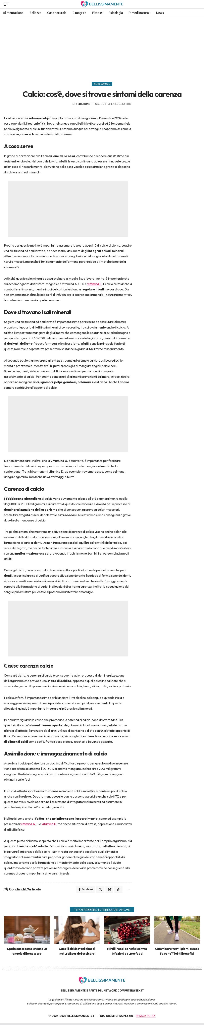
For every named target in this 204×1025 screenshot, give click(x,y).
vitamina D (49, 825)
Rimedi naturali (102, 84)
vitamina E (94, 285)
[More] (127, 891)
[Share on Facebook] (83, 891)
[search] (196, 4)
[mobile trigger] (7, 4)
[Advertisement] (102, 48)
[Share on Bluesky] (108, 891)
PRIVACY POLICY (146, 1017)
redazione (83, 104)
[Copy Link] (117, 891)
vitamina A (27, 825)
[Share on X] (98, 891)
